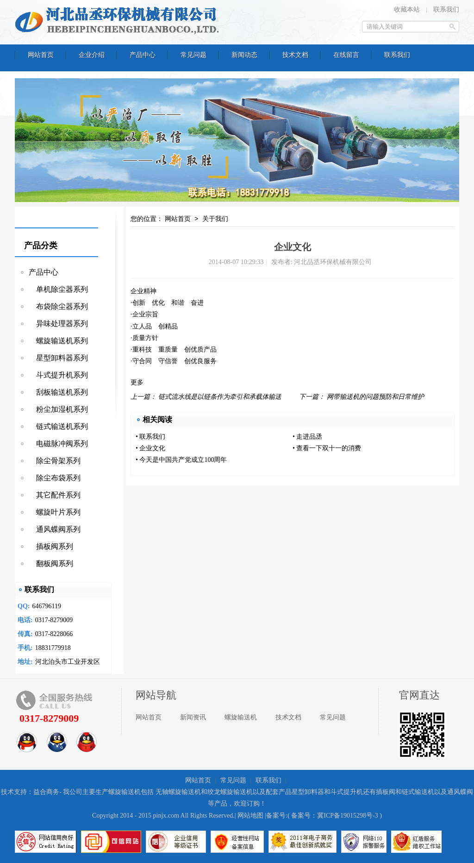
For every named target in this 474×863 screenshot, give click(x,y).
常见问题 (333, 717)
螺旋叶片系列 (55, 512)
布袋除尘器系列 (58, 306)
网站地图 (250, 815)
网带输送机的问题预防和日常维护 (375, 396)
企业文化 (152, 448)
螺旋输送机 (241, 717)
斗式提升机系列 (58, 375)
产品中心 (43, 272)
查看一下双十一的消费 (328, 448)
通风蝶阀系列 (55, 529)
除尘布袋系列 (55, 478)
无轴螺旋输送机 (178, 791)
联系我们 (446, 9)
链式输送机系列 (58, 426)
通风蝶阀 (460, 791)
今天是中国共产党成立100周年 (183, 459)
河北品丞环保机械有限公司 (119, 21)
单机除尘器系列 (58, 289)
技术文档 (288, 717)
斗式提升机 (347, 791)
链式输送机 (418, 791)
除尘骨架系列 (55, 461)
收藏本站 (407, 9)
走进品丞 (309, 436)
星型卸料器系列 (58, 358)
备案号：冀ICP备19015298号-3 (334, 815)
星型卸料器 (308, 791)
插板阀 (385, 791)
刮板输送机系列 (58, 392)
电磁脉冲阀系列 (58, 443)
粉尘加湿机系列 (58, 409)
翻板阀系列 (51, 563)
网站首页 (178, 219)
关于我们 (215, 219)
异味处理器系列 (58, 324)
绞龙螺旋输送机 (230, 791)
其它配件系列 (55, 495)
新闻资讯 (193, 717)
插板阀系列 (51, 546)
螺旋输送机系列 (58, 341)
